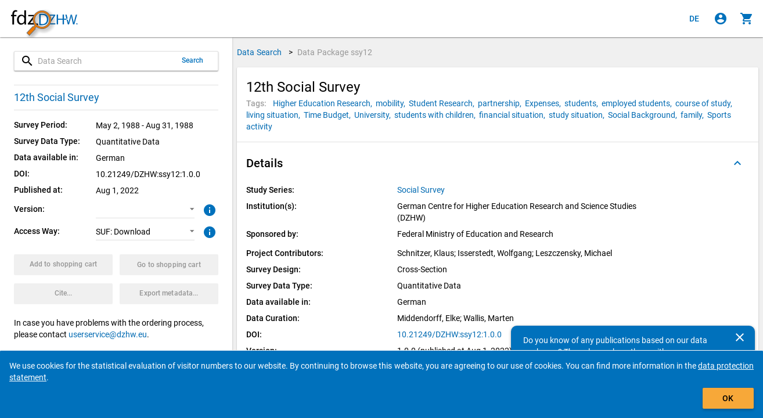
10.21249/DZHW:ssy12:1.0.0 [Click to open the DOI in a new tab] (449, 334)
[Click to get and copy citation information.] (63, 293)
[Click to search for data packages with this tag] (324, 103)
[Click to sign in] (720, 18)
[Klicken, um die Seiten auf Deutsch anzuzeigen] (694, 18)
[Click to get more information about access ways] (208, 231)
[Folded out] (737, 163)
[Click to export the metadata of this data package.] (169, 293)
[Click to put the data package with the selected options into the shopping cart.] (63, 264)
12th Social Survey (56, 97)
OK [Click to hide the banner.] (727, 398)
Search (193, 60)
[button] (145, 209)
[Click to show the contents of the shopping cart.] (746, 18)
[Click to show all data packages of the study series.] (422, 190)
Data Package (335, 52)
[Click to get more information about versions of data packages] (208, 209)
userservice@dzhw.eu (108, 334)
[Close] (739, 337)
